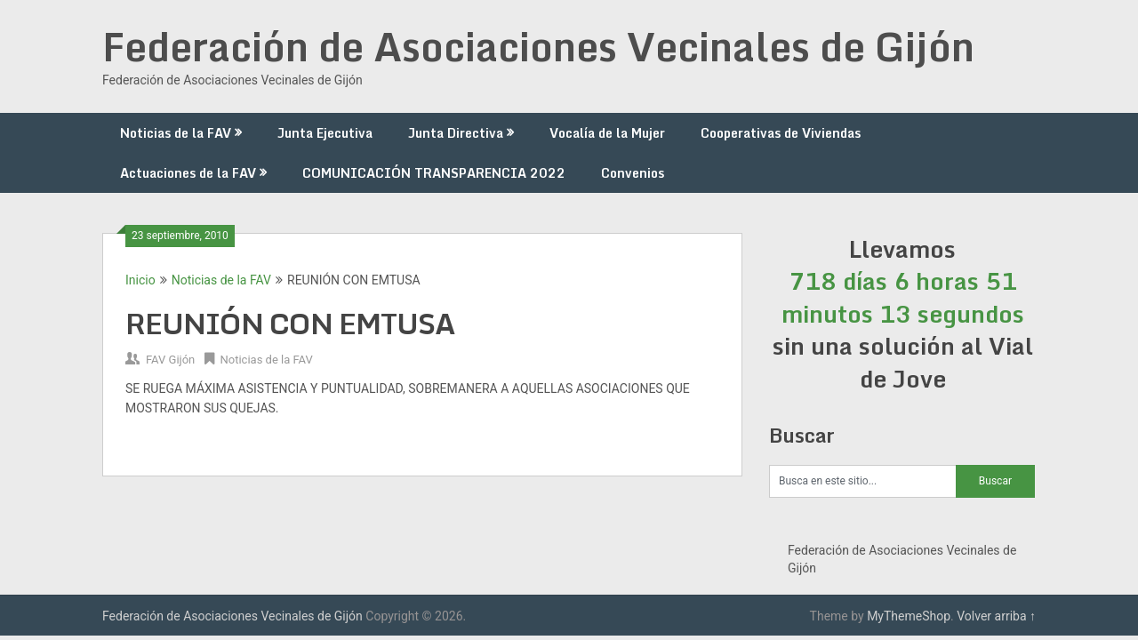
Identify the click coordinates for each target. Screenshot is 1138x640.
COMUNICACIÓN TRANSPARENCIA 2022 (433, 173)
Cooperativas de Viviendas (781, 133)
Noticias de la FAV (175, 133)
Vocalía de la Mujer (607, 133)
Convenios (632, 173)
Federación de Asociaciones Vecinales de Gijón (538, 46)
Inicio (140, 280)
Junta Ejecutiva (325, 133)
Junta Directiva (455, 133)
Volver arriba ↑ (996, 616)
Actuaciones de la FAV (188, 173)
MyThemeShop (908, 616)
